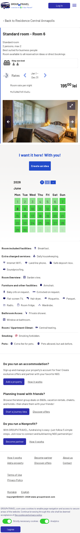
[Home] (5, 5)
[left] (25, 75)
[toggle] (7, 521)
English (25, 491)
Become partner (15, 441)
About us (68, 457)
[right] (45, 75)
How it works (35, 381)
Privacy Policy (15, 480)
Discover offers (41, 411)
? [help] (42, 182)
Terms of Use (14, 474)
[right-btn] (72, 122)
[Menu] (74, 5)
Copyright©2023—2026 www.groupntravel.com (31, 496)
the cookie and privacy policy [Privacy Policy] (28, 515)
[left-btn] (8, 122)
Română (11, 491)
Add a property (14, 381)
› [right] (53, 182)
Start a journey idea (16, 411)
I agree (10, 529)
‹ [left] (47, 182)
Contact (67, 462)
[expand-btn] (71, 105)
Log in (59, 5)
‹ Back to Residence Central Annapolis (28, 20)
